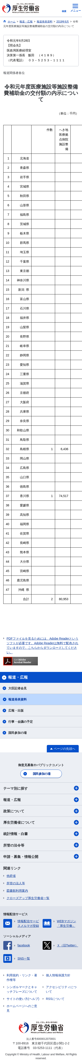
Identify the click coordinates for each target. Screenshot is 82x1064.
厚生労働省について (41, 822)
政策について (41, 811)
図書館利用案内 (17, 890)
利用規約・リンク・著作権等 (22, 977)
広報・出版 (16, 710)
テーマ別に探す (41, 788)
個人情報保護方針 (58, 975)
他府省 (11, 876)
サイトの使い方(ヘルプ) (23, 999)
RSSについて (55, 999)
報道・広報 (41, 799)
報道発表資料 (17, 699)
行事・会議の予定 (20, 721)
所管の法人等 (16, 883)
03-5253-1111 (42, 1048)
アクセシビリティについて (61, 989)
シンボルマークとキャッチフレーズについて (22, 989)
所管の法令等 (41, 845)
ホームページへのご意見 (22, 1008)
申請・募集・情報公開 (41, 856)
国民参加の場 (17, 732)
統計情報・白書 (41, 833)
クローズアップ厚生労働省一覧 (28, 898)
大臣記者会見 (17, 688)
